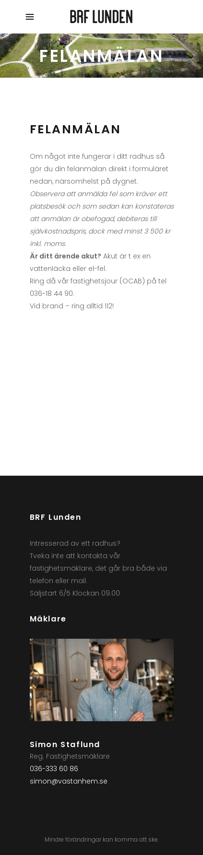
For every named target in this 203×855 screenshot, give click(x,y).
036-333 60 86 (54, 768)
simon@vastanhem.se (68, 781)
